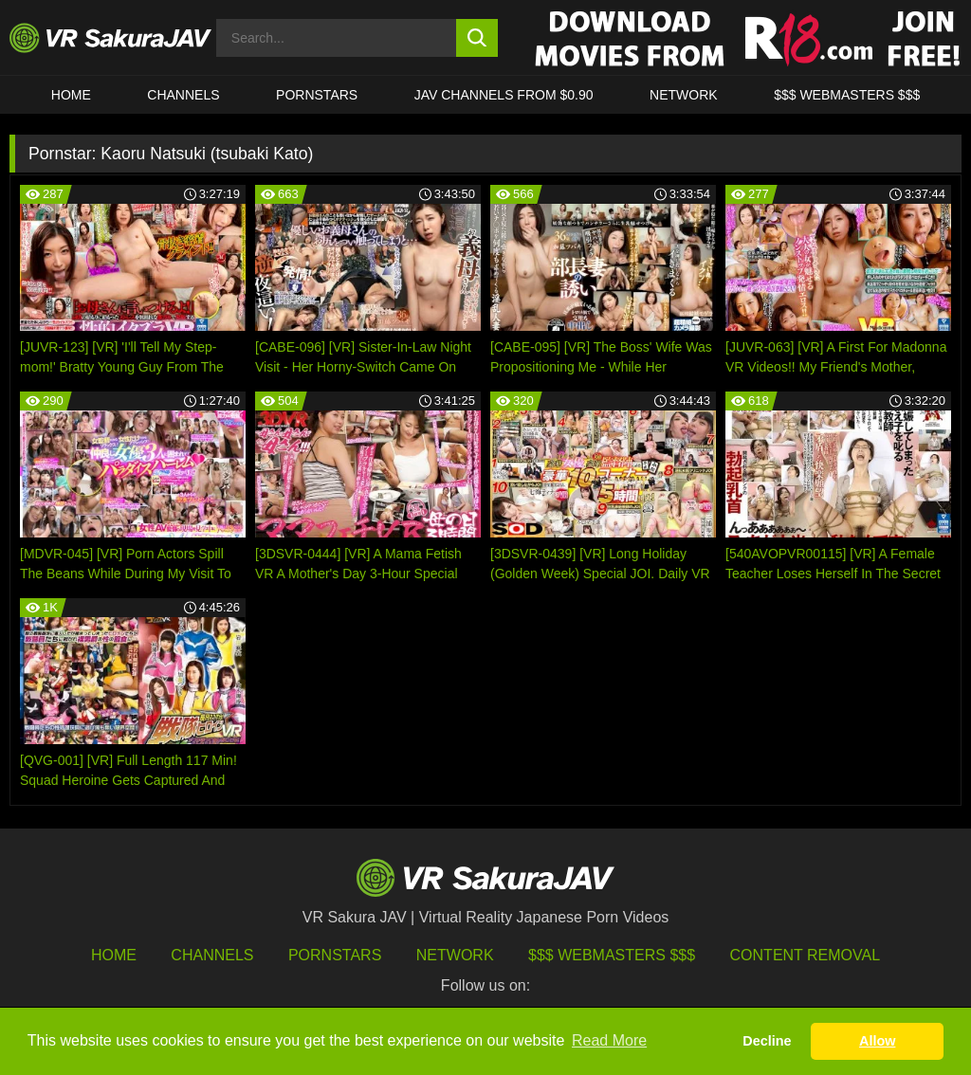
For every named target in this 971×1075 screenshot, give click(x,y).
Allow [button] (877, 1040)
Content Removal (805, 955)
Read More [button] (609, 1040)
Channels (183, 94)
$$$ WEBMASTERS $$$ (847, 94)
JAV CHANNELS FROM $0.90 (504, 94)
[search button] (477, 38)
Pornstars (316, 94)
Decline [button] (766, 1040)
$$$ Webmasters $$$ (611, 955)
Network (684, 94)
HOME (71, 94)
